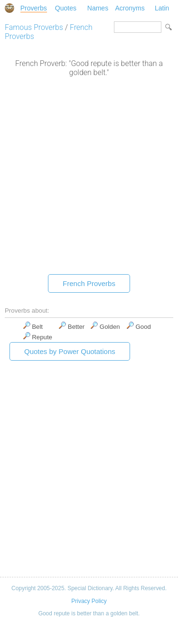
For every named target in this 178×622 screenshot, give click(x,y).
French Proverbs (89, 283)
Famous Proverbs (34, 27)
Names (97, 8)
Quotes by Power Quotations (69, 351)
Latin (162, 8)
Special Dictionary (9, 8)
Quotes (65, 8)
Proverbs (33, 8)
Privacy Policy (88, 601)
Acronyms (129, 8)
